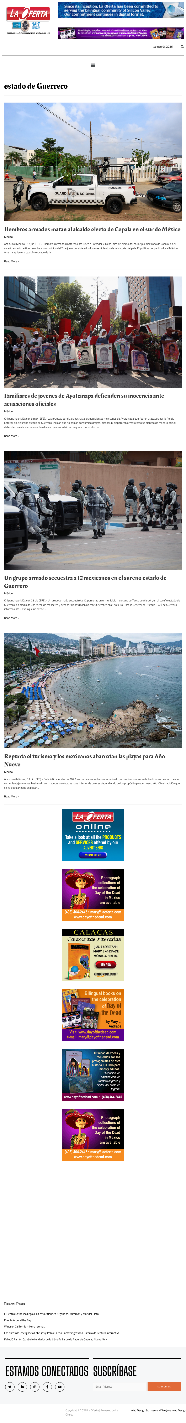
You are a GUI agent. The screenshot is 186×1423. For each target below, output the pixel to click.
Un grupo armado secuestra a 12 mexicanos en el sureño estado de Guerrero (85, 582)
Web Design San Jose (143, 1410)
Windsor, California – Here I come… (25, 1326)
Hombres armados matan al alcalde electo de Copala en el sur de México (92, 229)
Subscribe (164, 1387)
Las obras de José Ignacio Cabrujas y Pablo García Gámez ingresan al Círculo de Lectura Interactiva (61, 1333)
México (8, 236)
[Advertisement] (93, 1198)
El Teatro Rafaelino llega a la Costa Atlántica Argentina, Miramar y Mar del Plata (51, 1313)
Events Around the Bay (17, 1320)
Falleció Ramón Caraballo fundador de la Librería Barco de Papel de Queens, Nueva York (55, 1339)
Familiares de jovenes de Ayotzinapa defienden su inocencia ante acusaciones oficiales (84, 400)
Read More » (11, 261)
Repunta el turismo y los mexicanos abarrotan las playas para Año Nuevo (84, 760)
